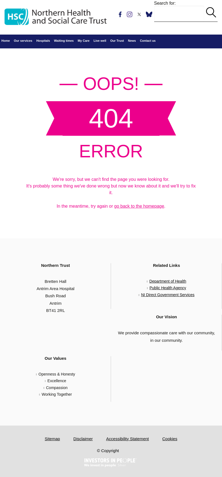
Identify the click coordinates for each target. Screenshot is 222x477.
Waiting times (64, 40)
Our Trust (117, 40)
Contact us (148, 40)
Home (5, 40)
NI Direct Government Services (168, 295)
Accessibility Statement (127, 438)
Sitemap (52, 438)
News (132, 40)
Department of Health (167, 281)
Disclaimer (83, 438)
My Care (84, 40)
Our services (23, 40)
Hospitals (43, 40)
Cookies (169, 438)
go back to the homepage (139, 206)
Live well (100, 40)
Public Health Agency (167, 288)
